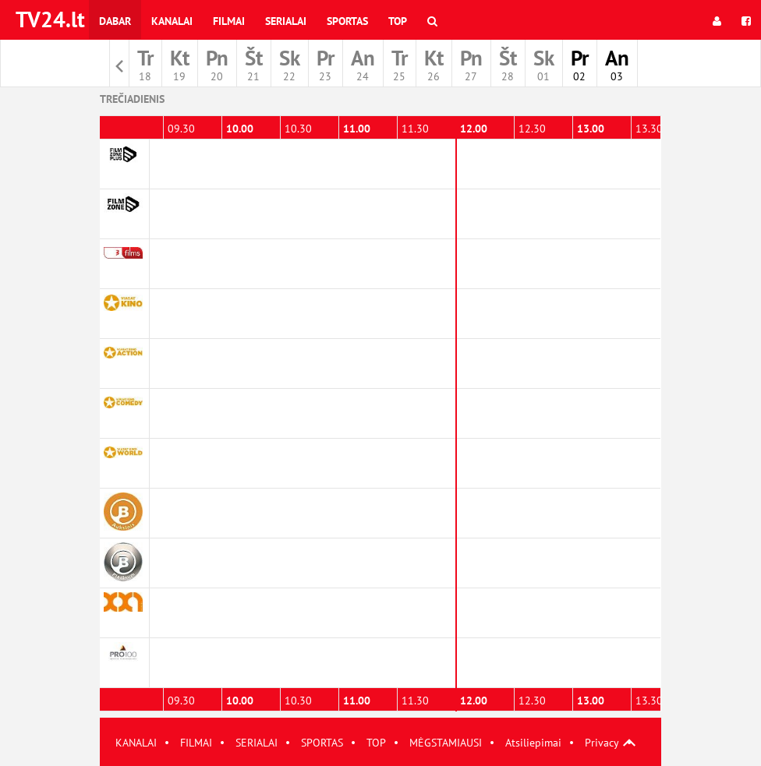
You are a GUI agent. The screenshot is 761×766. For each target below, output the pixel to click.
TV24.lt (50, 19)
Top (397, 21)
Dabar (115, 21)
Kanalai (172, 21)
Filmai (229, 21)
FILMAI (196, 742)
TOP (376, 742)
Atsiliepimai (533, 742)
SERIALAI (256, 742)
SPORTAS (322, 742)
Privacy (602, 742)
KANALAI (136, 742)
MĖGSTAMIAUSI (445, 742)
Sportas (347, 21)
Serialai (285, 21)
